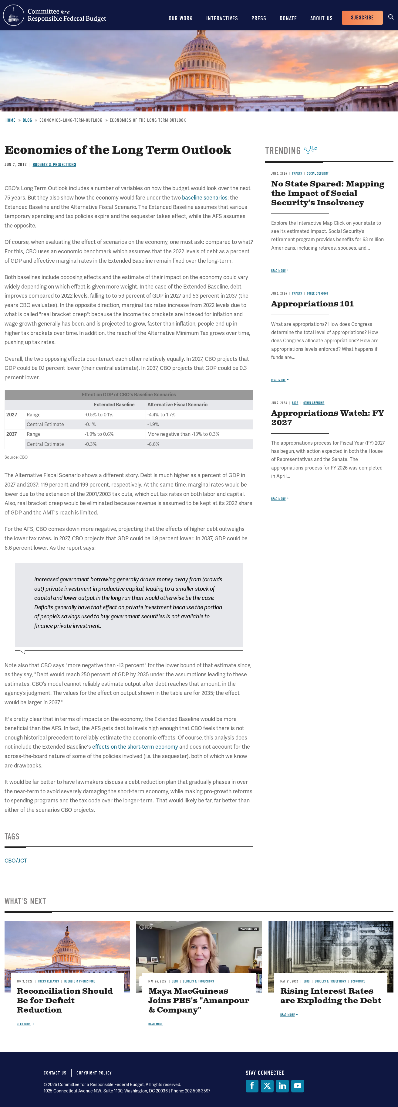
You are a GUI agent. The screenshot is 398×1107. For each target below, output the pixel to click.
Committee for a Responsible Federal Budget (54, 15)
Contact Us (55, 1073)
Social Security (318, 174)
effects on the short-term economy (135, 746)
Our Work (181, 18)
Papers (297, 174)
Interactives (222, 18)
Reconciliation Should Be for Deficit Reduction (65, 1001)
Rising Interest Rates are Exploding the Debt (330, 996)
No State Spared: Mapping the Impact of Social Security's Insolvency (327, 193)
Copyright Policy (94, 1073)
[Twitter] (267, 1086)
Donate (288, 18)
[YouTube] (297, 1086)
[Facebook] (252, 1086)
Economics (358, 981)
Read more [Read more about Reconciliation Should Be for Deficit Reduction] (24, 1024)
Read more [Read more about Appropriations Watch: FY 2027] (278, 499)
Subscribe (362, 18)
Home (10, 120)
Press (258, 18)
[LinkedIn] (282, 1086)
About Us (321, 18)
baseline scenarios (205, 197)
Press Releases (48, 981)
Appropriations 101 (312, 304)
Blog (27, 120)
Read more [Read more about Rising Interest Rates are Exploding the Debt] (287, 1015)
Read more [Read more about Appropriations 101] (278, 380)
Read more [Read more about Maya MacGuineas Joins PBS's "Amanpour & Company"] (155, 1024)
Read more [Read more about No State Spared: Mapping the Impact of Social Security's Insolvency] (278, 271)
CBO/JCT (16, 860)
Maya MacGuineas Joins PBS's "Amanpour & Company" (198, 1001)
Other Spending (317, 294)
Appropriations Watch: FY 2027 (327, 418)
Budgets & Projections (54, 164)
